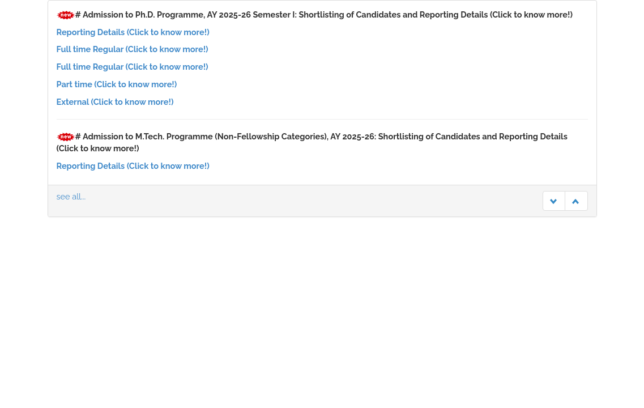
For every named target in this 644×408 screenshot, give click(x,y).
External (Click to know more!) (115, 102)
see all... (71, 196)
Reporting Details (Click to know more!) (133, 32)
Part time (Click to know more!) (117, 84)
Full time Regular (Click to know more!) (132, 49)
